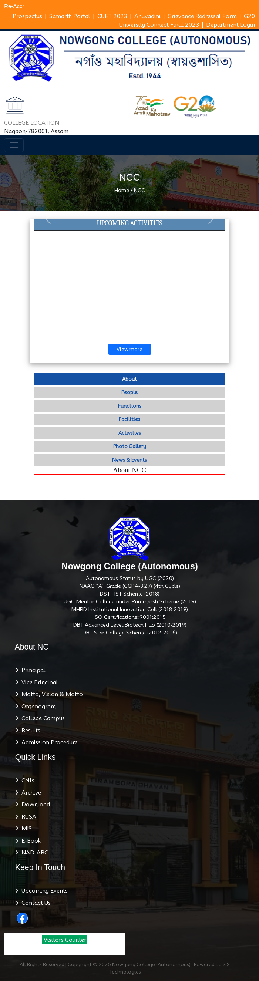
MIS (25, 828)
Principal (32, 670)
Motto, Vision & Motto (50, 694)
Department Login (230, 24)
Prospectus (27, 16)
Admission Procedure (48, 742)
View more (129, 349)
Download (34, 804)
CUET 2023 (112, 16)
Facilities (129, 419)
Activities (129, 433)
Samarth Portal (69, 16)
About (129, 379)
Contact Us (34, 903)
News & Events (129, 460)
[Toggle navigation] (14, 145)
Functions (129, 406)
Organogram (37, 706)
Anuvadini (147, 16)
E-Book (29, 840)
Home (121, 190)
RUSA (27, 816)
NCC (139, 190)
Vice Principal (38, 682)
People (129, 392)
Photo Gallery (129, 446)
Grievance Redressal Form (202, 16)
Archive (29, 792)
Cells (26, 780)
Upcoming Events (43, 890)
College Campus (41, 718)
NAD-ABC (33, 852)
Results (29, 730)
